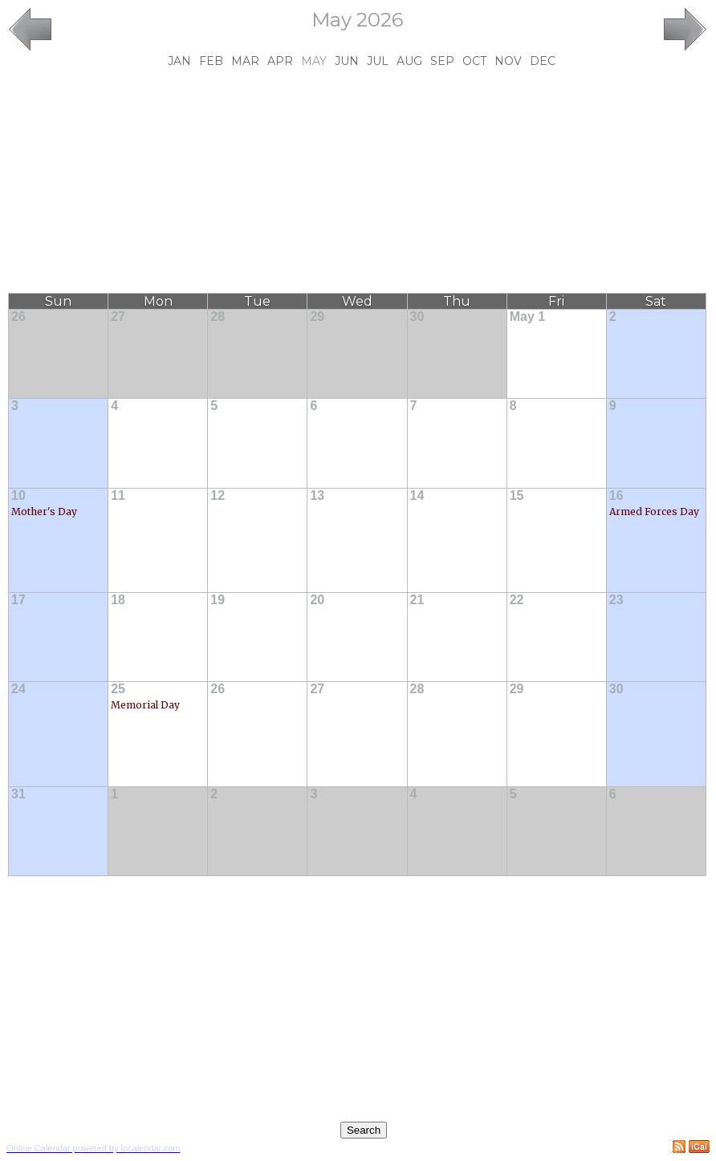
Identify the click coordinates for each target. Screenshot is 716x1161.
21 (417, 600)
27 (118, 316)
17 (18, 600)
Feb (211, 61)
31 (18, 794)
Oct (474, 61)
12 (217, 495)
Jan (179, 61)
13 (317, 495)
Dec (542, 61)
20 (317, 600)
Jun (347, 61)
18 (118, 600)
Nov (508, 61)
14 (417, 495)
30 (417, 316)
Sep (442, 61)
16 (616, 495)
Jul (378, 61)
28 (217, 316)
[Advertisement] (357, 180)
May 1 (527, 316)
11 (118, 495)
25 (118, 689)
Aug (409, 61)
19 (217, 600)
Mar (245, 61)
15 (517, 495)
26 (18, 316)
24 (18, 689)
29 (317, 316)
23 (616, 600)
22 (517, 600)
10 (18, 495)
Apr (280, 61)
